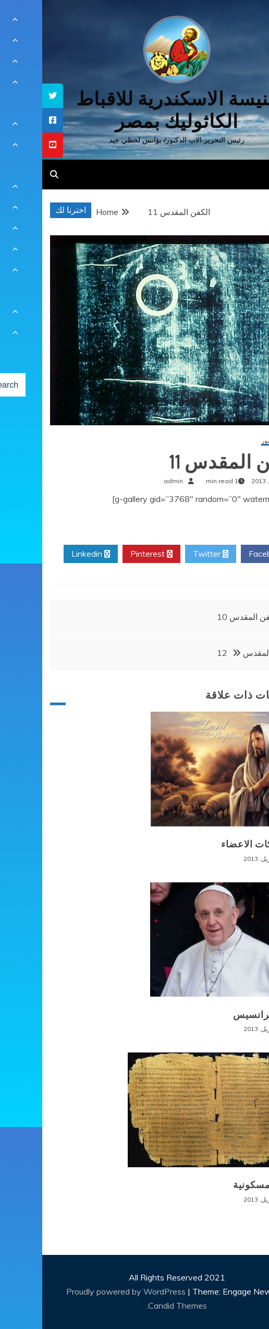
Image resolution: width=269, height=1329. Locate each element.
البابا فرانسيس (222, 1015)
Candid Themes (135, 1305)
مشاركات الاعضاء (216, 844)
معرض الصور (236, 441)
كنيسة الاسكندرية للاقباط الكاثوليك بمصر (135, 110)
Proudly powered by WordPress (84, 1291)
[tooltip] (10, 95)
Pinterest (109, 554)
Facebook (228, 554)
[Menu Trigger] (241, 22)
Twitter (168, 554)
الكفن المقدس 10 (206, 617)
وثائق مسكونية (222, 1185)
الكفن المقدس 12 (213, 653)
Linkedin (48, 554)
